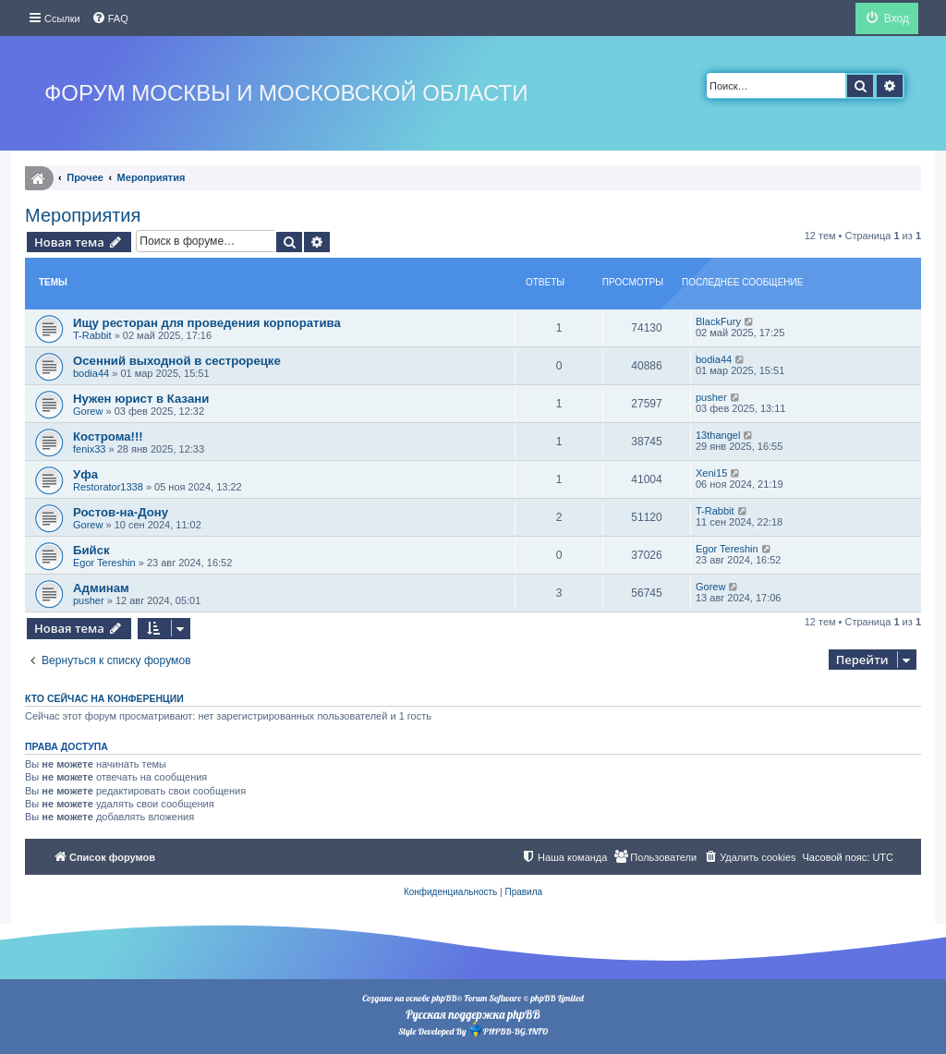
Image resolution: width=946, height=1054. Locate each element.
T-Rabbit (92, 335)
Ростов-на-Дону (120, 512)
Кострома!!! (108, 436)
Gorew (88, 411)
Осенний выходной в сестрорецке (177, 361)
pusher (711, 397)
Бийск (91, 550)
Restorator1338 (108, 486)
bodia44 (91, 373)
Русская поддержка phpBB (473, 1014)
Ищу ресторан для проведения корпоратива (207, 323)
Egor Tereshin (104, 562)
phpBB (443, 998)
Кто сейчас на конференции (104, 698)
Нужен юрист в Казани (141, 399)
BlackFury (718, 321)
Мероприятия (82, 215)
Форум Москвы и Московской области (286, 92)
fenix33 (89, 448)
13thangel (718, 435)
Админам (101, 588)
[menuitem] (109, 18)
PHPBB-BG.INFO (508, 1029)
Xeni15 (711, 473)
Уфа (85, 474)
